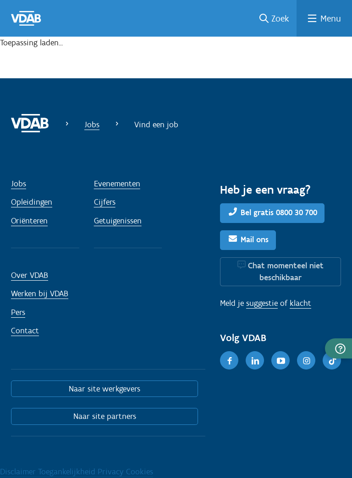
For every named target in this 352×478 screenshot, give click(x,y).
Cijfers (105, 202)
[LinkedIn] (255, 360)
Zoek (280, 18)
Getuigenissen (118, 221)
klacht (300, 303)
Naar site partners (104, 416)
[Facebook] (229, 360)
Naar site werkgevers (104, 389)
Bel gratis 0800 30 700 (279, 212)
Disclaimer (19, 472)
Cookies (139, 472)
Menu (330, 18)
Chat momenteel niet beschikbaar (286, 271)
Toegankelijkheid (68, 472)
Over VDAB (29, 275)
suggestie (262, 303)
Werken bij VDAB (39, 293)
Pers (18, 312)
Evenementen (117, 184)
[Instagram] (306, 360)
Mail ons (255, 239)
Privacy (112, 472)
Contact (25, 331)
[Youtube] (280, 360)
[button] (338, 348)
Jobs (91, 125)
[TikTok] (332, 360)
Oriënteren (29, 221)
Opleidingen (31, 202)
